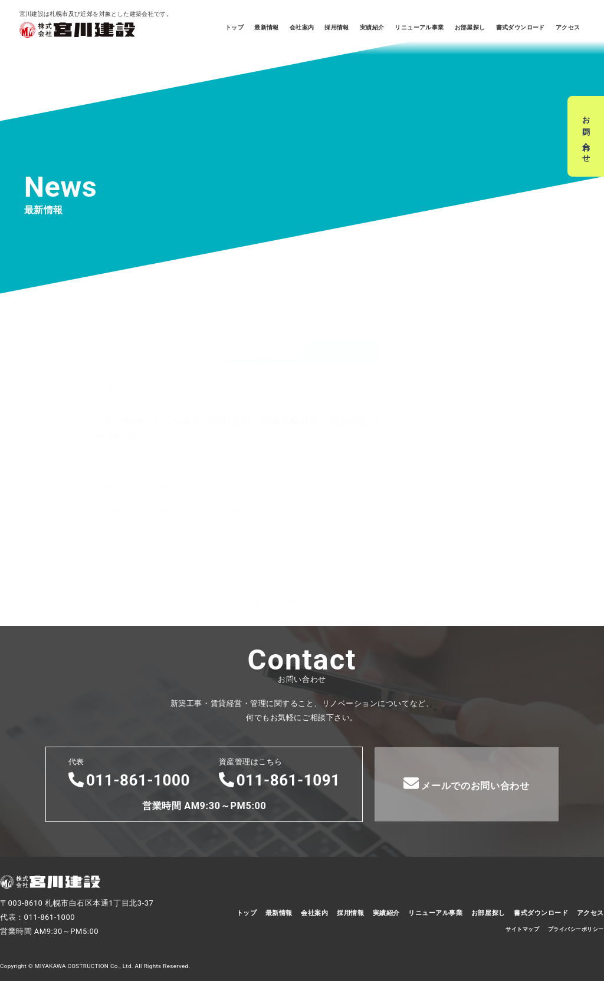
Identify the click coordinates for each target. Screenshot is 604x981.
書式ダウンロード (520, 27)
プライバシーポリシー (576, 929)
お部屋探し (470, 27)
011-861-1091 (279, 780)
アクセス (568, 27)
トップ (234, 27)
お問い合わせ (586, 135)
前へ (116, 546)
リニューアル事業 (419, 27)
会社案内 (302, 27)
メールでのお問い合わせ (466, 783)
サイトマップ (522, 929)
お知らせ (342, 294)
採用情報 (336, 27)
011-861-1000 (129, 780)
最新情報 (266, 27)
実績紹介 (372, 27)
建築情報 (262, 294)
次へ (488, 546)
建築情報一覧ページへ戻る (302, 546)
